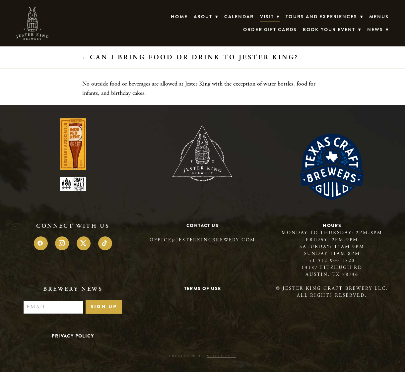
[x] (84, 243)
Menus (379, 16)
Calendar (239, 16)
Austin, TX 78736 (332, 275)
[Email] (53, 307)
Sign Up (104, 306)
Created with (202, 356)
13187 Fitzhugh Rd (332, 268)
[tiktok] (105, 243)
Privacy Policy (73, 336)
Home (179, 16)
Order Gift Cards (270, 29)
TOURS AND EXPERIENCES (324, 16)
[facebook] (41, 243)
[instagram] (62, 243)
